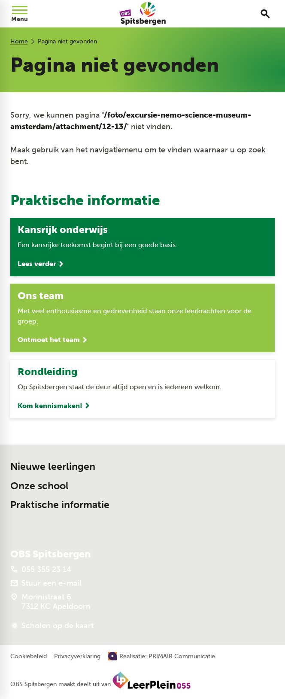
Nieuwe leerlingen (52, 466)
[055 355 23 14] (40, 569)
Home (19, 41)
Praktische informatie (59, 505)
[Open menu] (19, 13)
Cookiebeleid (28, 656)
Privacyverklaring (77, 656)
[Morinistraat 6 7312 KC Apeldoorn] (50, 601)
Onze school (39, 486)
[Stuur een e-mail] (46, 583)
